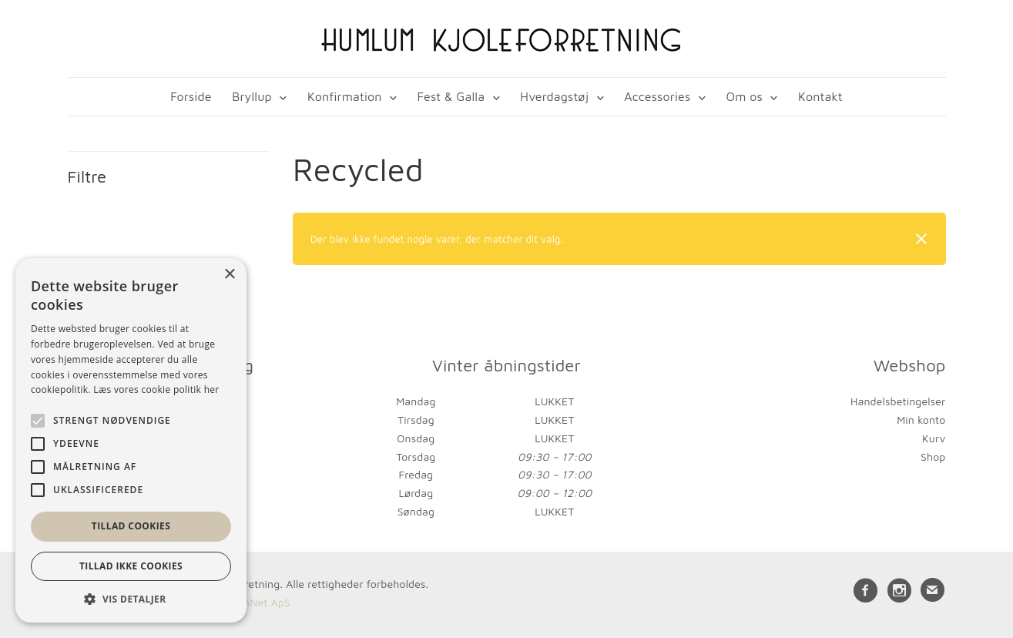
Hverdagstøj (554, 96)
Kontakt (820, 96)
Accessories (657, 96)
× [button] (229, 274)
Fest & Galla (451, 96)
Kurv (934, 438)
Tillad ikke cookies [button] (131, 566)
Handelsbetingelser (897, 401)
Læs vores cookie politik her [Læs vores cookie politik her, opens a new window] (156, 389)
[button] (131, 599)
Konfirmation (344, 96)
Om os (744, 96)
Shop (933, 456)
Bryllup (252, 96)
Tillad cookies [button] (131, 525)
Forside (190, 96)
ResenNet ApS (255, 602)
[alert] (131, 440)
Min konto (921, 419)
